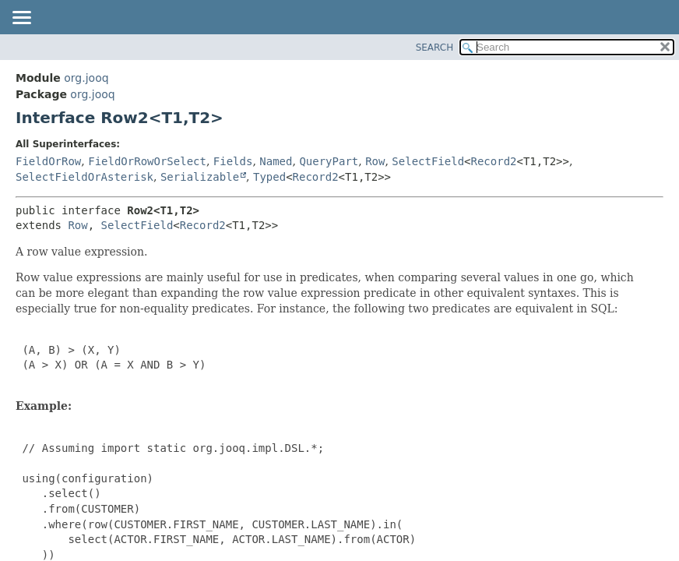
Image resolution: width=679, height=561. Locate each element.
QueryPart (328, 161)
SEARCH (435, 47)
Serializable (199, 177)
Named (275, 161)
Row (375, 161)
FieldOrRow (48, 161)
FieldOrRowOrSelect (147, 161)
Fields (233, 161)
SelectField (428, 161)
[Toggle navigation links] (21, 19)
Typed (269, 177)
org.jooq (86, 78)
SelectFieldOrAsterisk (84, 177)
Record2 (494, 161)
